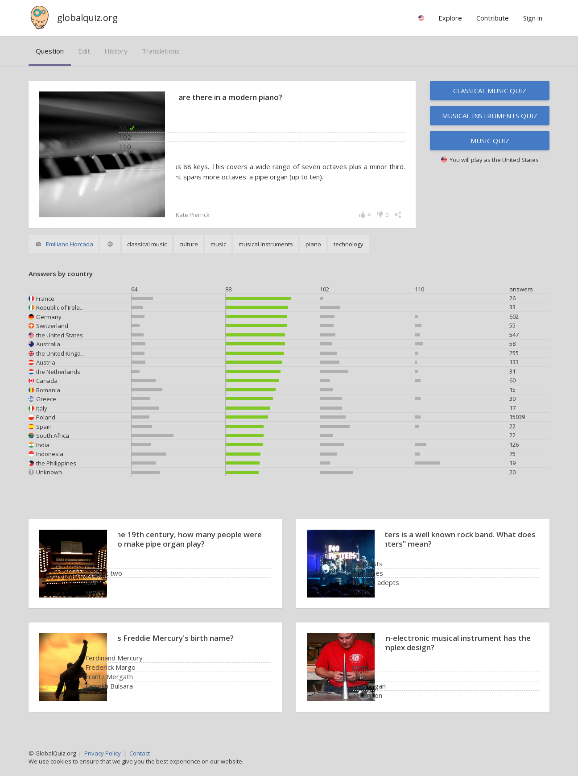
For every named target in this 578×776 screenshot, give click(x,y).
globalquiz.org (87, 18)
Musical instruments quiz (489, 115)
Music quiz (490, 140)
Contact (139, 753)
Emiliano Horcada (69, 245)
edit (84, 50)
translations (161, 50)
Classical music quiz (489, 90)
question (50, 50)
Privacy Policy (102, 753)
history (116, 50)
